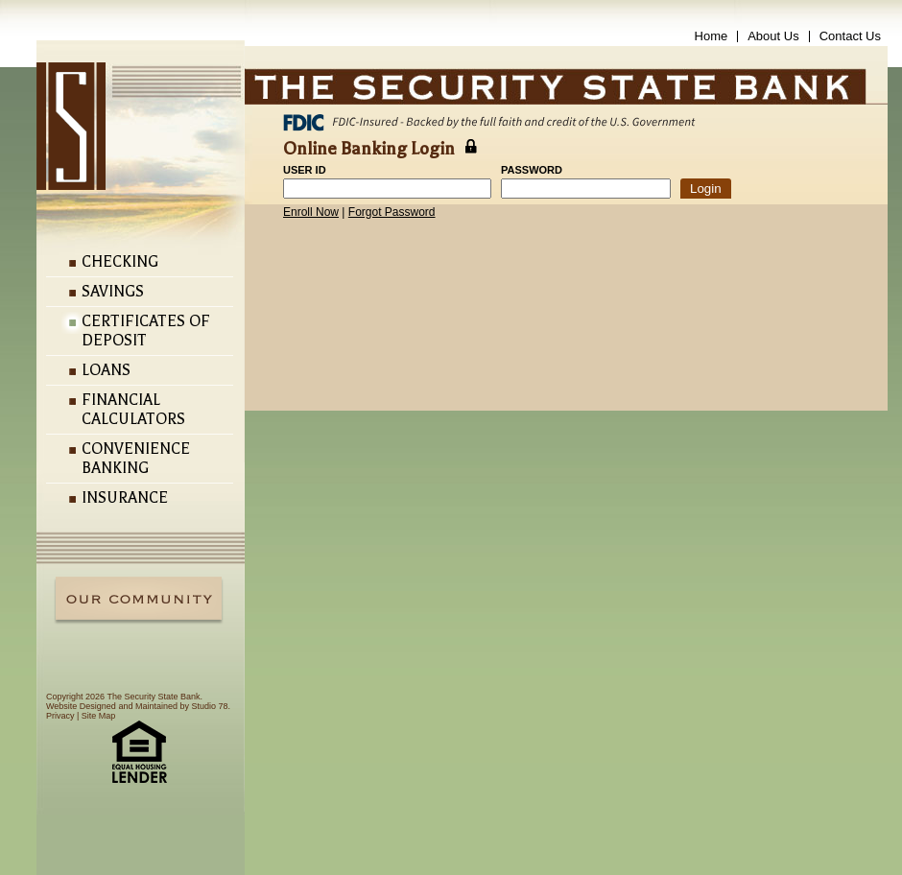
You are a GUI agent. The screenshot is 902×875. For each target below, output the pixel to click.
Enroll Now (311, 212)
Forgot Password (392, 212)
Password (531, 170)
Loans (106, 370)
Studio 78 (209, 706)
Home (711, 36)
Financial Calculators (133, 409)
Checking (120, 262)
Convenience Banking (136, 458)
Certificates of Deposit (146, 331)
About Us (773, 36)
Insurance (125, 498)
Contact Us (850, 36)
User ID (304, 170)
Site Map (99, 716)
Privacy (60, 716)
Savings (113, 291)
